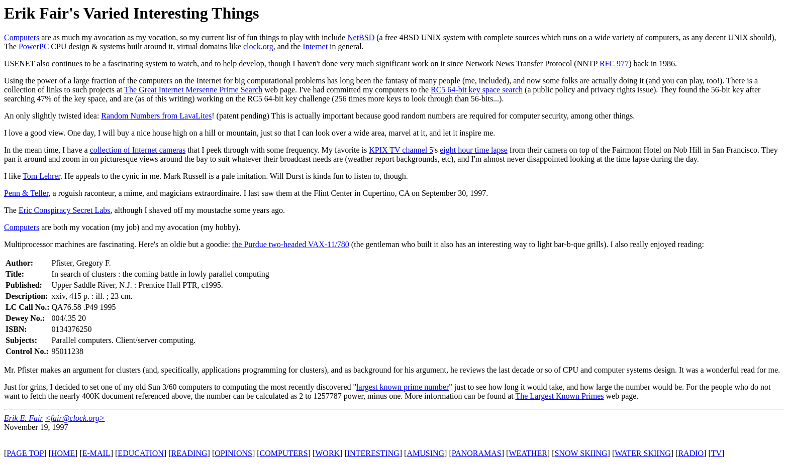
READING (189, 453)
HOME (63, 453)
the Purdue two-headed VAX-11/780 (290, 244)
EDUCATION (141, 453)
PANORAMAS (477, 453)
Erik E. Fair (23, 418)
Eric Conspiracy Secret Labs (65, 210)
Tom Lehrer (41, 176)
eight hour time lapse (474, 150)
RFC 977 (614, 63)
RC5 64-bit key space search (477, 89)
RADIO (691, 453)
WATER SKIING (643, 453)
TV (716, 453)
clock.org (258, 46)
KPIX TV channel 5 (401, 150)
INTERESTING (373, 453)
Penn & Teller (26, 193)
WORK (327, 453)
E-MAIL (96, 453)
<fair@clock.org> (75, 418)
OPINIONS (233, 453)
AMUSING (425, 453)
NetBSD (360, 37)
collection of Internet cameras (138, 150)
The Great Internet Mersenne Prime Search (193, 89)
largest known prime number (402, 387)
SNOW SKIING (581, 453)
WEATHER (528, 453)
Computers (21, 37)
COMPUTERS (284, 453)
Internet (315, 46)
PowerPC (34, 46)
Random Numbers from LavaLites (156, 115)
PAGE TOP (25, 453)
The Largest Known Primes (559, 396)
